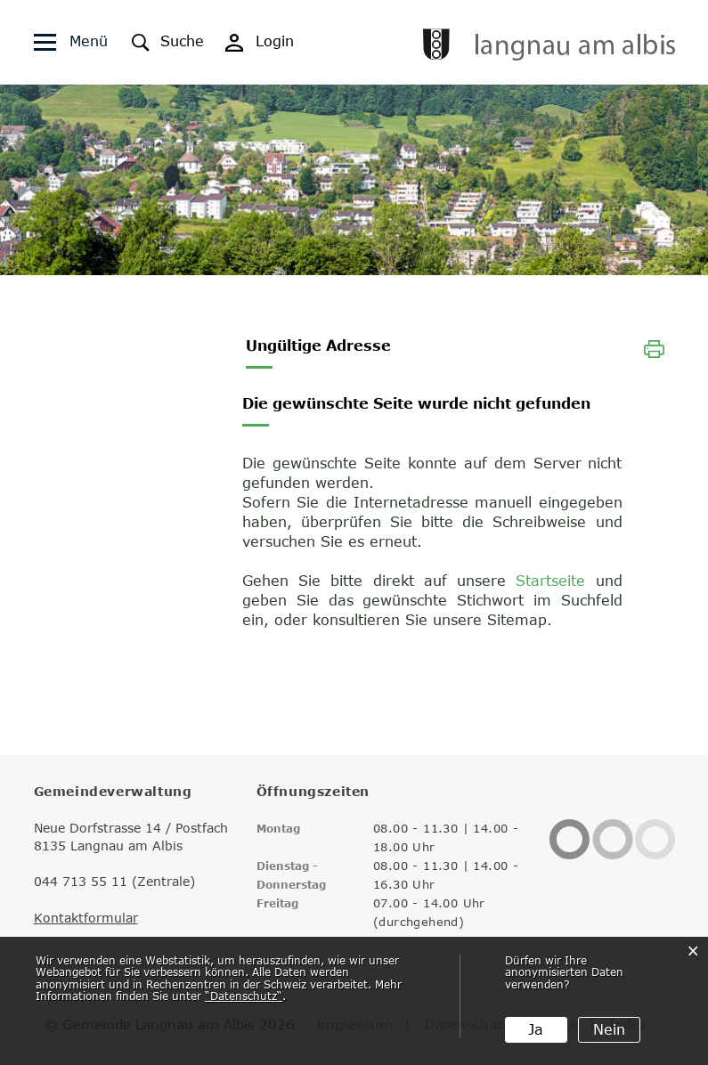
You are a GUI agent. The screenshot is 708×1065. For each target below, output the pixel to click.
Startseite (550, 581)
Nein (609, 1029)
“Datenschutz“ (243, 995)
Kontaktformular (86, 918)
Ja (535, 1029)
